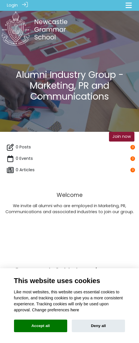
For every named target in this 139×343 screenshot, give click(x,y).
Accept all (40, 326)
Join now (121, 136)
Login (12, 5)
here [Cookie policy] (74, 310)
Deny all (98, 326)
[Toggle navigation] (128, 5)
